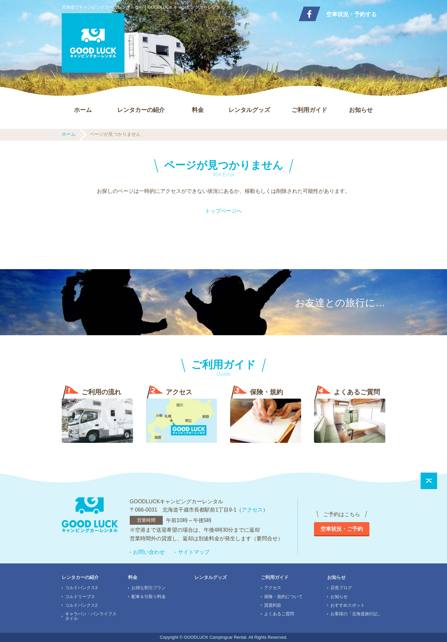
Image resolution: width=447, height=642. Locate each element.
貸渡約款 (272, 605)
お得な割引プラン (148, 587)
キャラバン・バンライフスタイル (91, 616)
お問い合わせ (149, 552)
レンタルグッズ (249, 110)
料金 (198, 110)
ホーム (83, 110)
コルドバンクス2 (81, 605)
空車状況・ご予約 (342, 529)
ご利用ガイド (309, 110)
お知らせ (361, 110)
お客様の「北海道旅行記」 (356, 613)
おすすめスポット (347, 605)
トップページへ (223, 211)
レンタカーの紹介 (141, 110)
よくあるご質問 (279, 613)
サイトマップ (194, 552)
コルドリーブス (80, 596)
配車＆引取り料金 (148, 596)
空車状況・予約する (351, 14)
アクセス (252, 510)
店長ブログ (341, 587)
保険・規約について (283, 596)
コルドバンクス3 (81, 587)
